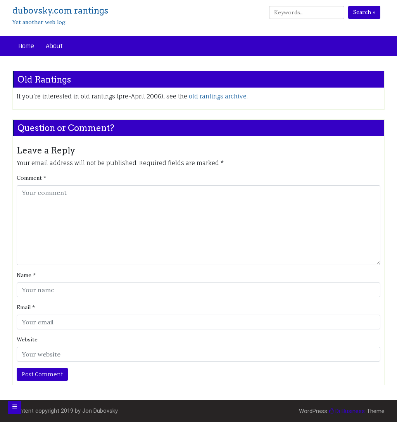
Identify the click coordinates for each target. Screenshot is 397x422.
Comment (31, 177)
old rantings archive (218, 96)
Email (26, 307)
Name (26, 275)
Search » (364, 12)
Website (27, 339)
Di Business (347, 411)
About (54, 45)
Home (26, 45)
